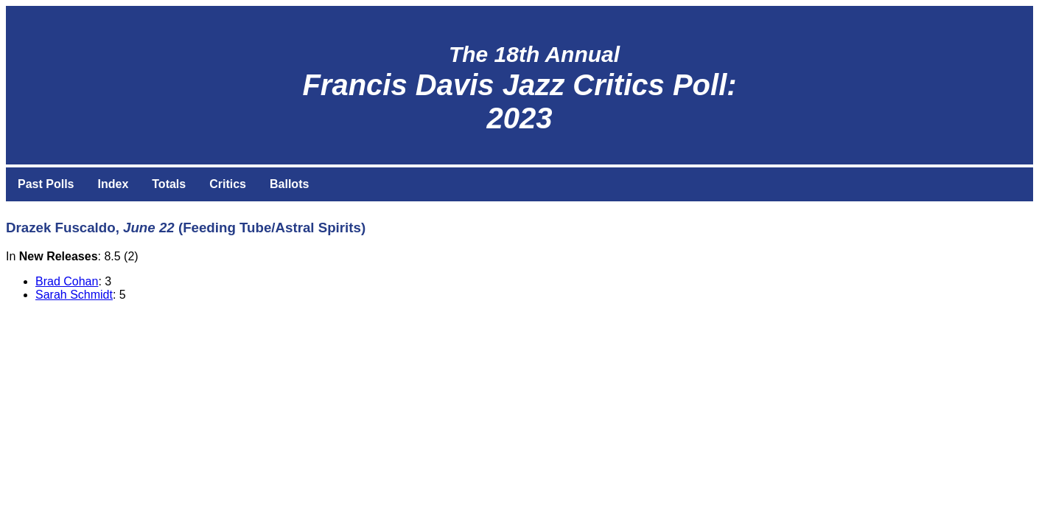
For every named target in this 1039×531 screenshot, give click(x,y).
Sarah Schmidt (74, 294)
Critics (227, 184)
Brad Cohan (66, 281)
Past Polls (46, 184)
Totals (169, 184)
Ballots (289, 184)
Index (112, 184)
